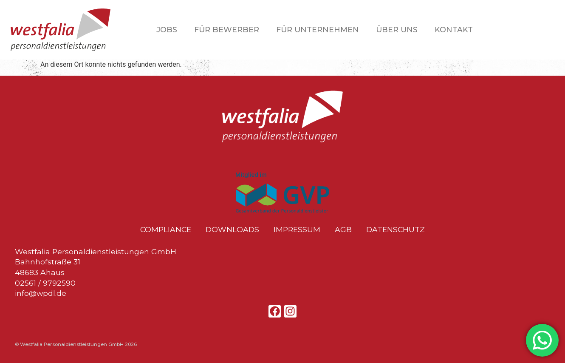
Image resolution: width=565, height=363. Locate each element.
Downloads (232, 229)
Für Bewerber (226, 29)
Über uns (397, 29)
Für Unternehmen (317, 29)
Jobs (166, 29)
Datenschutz (395, 229)
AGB (343, 229)
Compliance (165, 229)
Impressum (297, 229)
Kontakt (454, 29)
